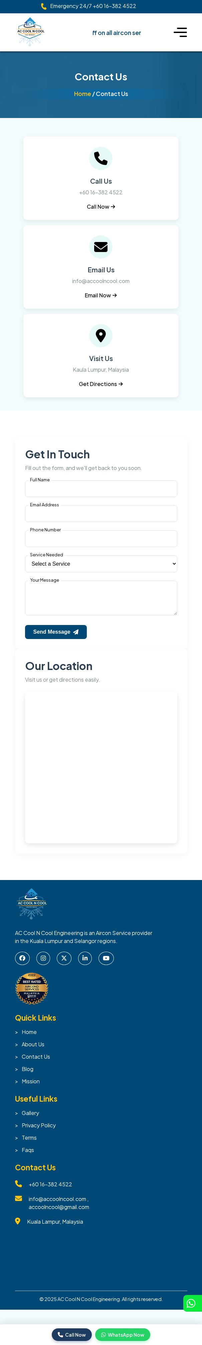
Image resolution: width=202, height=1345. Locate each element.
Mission (31, 1086)
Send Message (55, 637)
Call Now (101, 206)
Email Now (101, 295)
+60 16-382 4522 (114, 5)
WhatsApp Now (122, 1335)
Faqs (28, 1155)
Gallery (30, 1118)
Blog (27, 1074)
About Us (33, 1049)
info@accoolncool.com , (58, 1204)
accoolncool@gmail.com (59, 1212)
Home (82, 93)
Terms (29, 1142)
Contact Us (36, 1061)
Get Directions (101, 383)
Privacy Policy (39, 1130)
